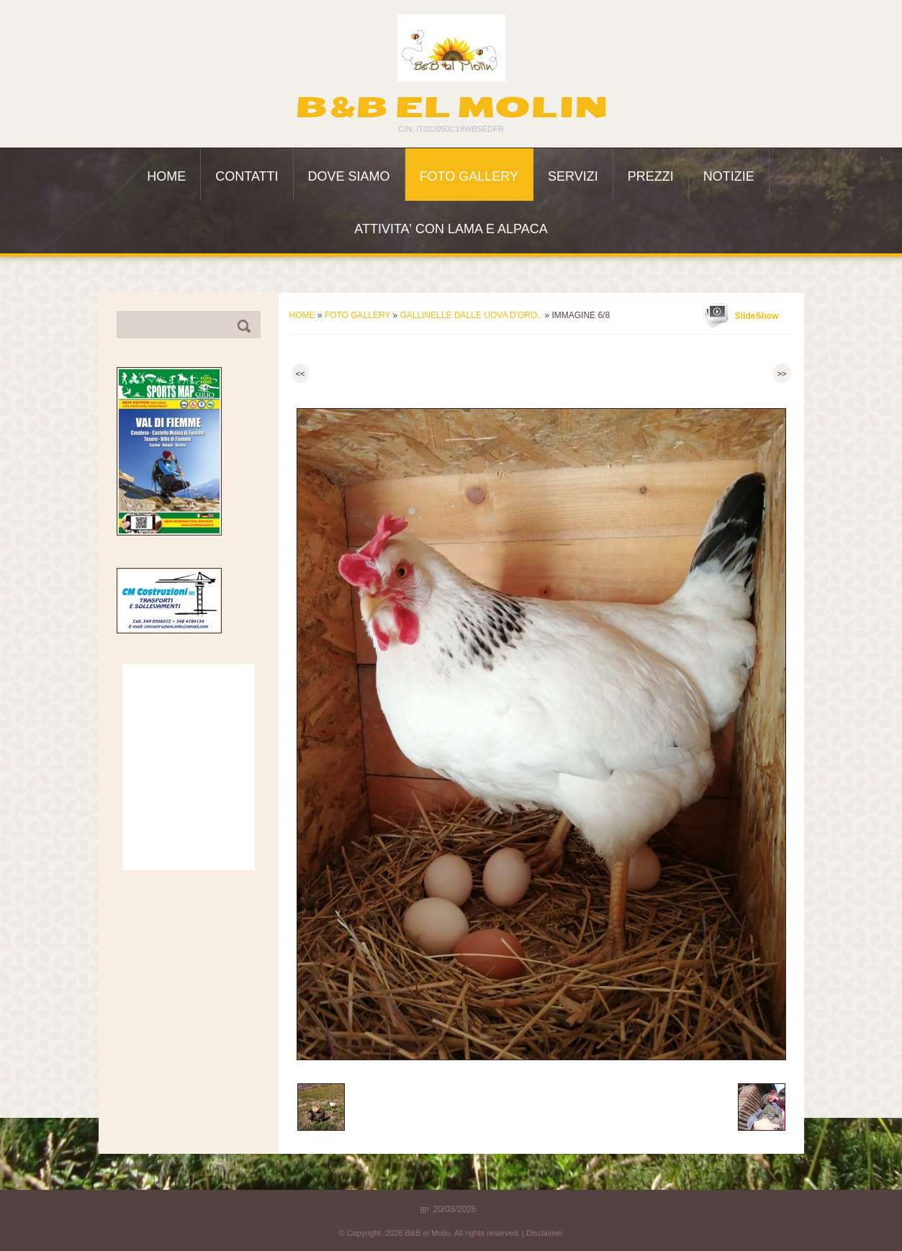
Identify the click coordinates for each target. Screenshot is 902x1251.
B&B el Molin (451, 107)
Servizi (573, 176)
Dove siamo (349, 176)
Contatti (246, 176)
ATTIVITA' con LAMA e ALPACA (451, 229)
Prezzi (651, 176)
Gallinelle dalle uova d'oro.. (471, 315)
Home (166, 176)
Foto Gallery (469, 176)
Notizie (728, 176)
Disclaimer (544, 1233)
